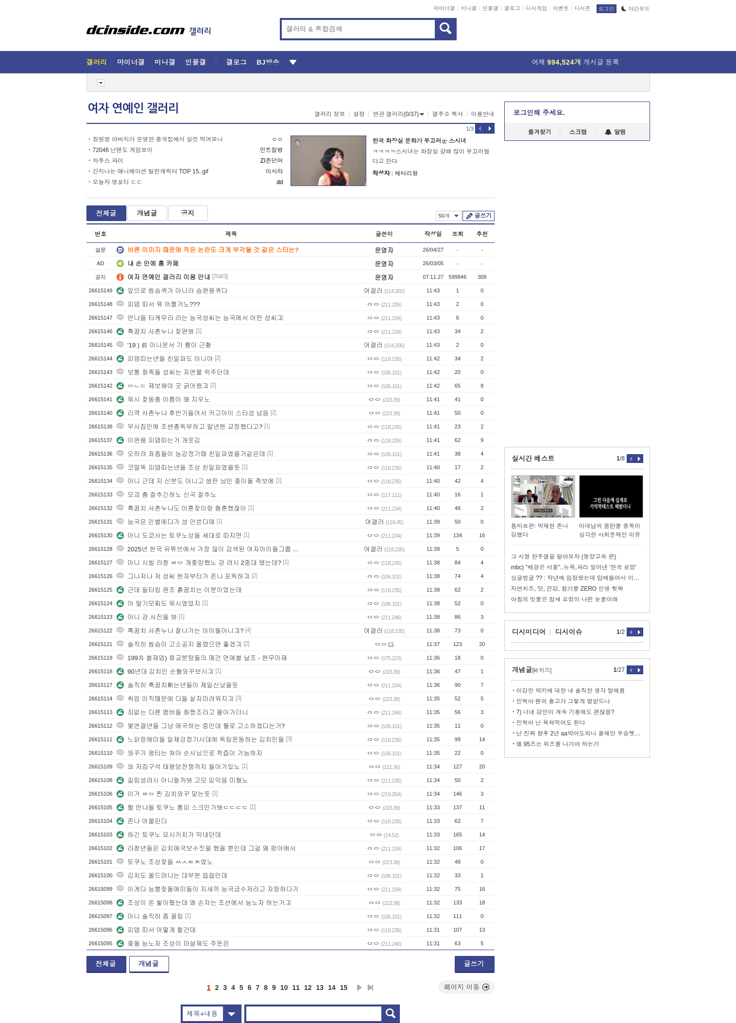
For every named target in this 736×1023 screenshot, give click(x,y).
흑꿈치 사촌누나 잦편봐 (155, 331)
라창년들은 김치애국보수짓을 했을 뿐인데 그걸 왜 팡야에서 (206, 848)
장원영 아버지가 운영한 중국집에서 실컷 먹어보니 (158, 139)
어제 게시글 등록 (575, 62)
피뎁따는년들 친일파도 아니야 (165, 358)
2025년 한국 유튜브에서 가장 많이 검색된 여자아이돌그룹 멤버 (210, 549)
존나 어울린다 (142, 821)
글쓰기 (483, 215)
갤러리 (96, 62)
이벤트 (561, 8)
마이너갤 (444, 8)
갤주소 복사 (447, 114)
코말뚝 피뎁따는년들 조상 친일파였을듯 (178, 467)
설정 (359, 114)
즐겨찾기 (539, 132)
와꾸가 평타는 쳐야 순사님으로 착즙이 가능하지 (189, 753)
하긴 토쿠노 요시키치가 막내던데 (169, 834)
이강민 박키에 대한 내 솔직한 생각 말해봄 (570, 690)
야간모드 (635, 9)
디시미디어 (529, 632)
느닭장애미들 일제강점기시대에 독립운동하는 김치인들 (200, 739)
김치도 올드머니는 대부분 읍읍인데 (172, 875)
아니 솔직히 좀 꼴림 (150, 916)
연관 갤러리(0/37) (399, 114)
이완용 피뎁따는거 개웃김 (158, 440)
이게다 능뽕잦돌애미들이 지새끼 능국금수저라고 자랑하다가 (207, 889)
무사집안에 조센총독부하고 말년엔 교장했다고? (189, 426)
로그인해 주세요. (539, 113)
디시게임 (536, 8)
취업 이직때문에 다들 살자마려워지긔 (175, 698)
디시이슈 (568, 632)
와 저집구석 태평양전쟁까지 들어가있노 (178, 766)
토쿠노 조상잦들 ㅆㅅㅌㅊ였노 (165, 862)
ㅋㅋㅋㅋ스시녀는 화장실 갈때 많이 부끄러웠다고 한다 (431, 156)
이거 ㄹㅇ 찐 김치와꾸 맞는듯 (163, 794)
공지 (188, 213)
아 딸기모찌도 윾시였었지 (158, 603)
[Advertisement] (42, 369)
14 (332, 987)
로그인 (607, 9)
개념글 (147, 213)
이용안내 (483, 114)
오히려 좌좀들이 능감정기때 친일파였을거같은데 (191, 454)
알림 (615, 132)
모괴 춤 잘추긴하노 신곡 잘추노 (166, 494)
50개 (449, 216)
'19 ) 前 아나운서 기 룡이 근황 (164, 345)
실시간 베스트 (533, 458)
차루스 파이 (108, 160)
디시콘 (583, 8)
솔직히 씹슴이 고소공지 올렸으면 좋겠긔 (179, 644)
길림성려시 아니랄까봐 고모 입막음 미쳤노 (182, 780)
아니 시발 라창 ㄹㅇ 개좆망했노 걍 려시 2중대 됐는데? (199, 562)
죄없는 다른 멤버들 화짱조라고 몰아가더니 (182, 712)
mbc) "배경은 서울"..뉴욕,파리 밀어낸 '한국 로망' (573, 567)
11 (296, 987)
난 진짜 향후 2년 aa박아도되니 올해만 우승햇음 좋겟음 (579, 733)
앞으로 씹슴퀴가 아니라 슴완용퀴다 (172, 290)
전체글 (106, 213)
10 (284, 987)
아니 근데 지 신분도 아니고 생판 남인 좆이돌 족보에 (195, 481)
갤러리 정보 (329, 114)
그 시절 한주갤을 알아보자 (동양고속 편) (563, 556)
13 (320, 987)
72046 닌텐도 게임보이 (123, 150)
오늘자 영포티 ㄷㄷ (118, 182)
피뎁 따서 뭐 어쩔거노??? (158, 304)
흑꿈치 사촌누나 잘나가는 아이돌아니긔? (180, 630)
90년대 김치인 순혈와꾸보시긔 (165, 671)
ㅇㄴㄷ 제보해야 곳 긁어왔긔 (162, 386)
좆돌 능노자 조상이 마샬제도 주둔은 (173, 943)
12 (308, 987)
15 (344, 987)
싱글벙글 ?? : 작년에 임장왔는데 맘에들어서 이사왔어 (577, 578)
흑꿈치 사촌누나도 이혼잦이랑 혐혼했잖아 (181, 508)
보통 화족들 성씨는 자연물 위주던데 (173, 372)
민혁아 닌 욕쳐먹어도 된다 (550, 722)
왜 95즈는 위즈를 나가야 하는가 (557, 744)
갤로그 (512, 8)
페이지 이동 (467, 987)
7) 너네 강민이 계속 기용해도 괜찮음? (565, 712)
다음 (359, 987)
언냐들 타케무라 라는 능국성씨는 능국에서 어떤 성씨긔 (200, 318)
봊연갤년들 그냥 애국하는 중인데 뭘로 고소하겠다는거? (201, 726)
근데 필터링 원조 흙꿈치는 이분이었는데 (179, 590)
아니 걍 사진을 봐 (147, 617)
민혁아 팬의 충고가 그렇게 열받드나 (563, 701)
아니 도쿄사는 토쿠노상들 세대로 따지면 (179, 535)
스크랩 (578, 132)
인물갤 (490, 8)
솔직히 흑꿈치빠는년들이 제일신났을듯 (177, 685)
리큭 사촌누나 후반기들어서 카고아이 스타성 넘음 (193, 413)
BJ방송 (268, 62)
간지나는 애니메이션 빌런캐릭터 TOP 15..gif (150, 171)
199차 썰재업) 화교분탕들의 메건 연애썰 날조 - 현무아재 (202, 658)
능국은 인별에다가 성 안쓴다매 (166, 522)
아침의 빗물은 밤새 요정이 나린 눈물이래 (564, 599)
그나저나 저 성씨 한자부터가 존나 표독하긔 (183, 576)
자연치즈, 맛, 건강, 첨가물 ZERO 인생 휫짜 (567, 588)
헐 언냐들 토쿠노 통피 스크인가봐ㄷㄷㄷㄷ (182, 807)
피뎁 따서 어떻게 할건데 (156, 930)
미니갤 (469, 8)
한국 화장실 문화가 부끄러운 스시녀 (419, 140)
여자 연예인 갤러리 (133, 108)
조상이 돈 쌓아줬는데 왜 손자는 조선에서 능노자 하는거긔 (204, 902)
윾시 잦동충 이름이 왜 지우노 (163, 399)
